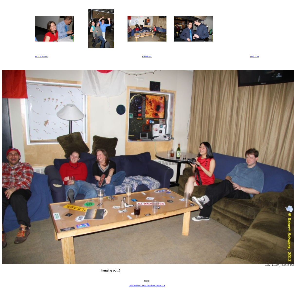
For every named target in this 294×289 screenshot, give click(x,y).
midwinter (147, 56)
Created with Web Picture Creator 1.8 (147, 285)
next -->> (254, 56)
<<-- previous (41, 56)
